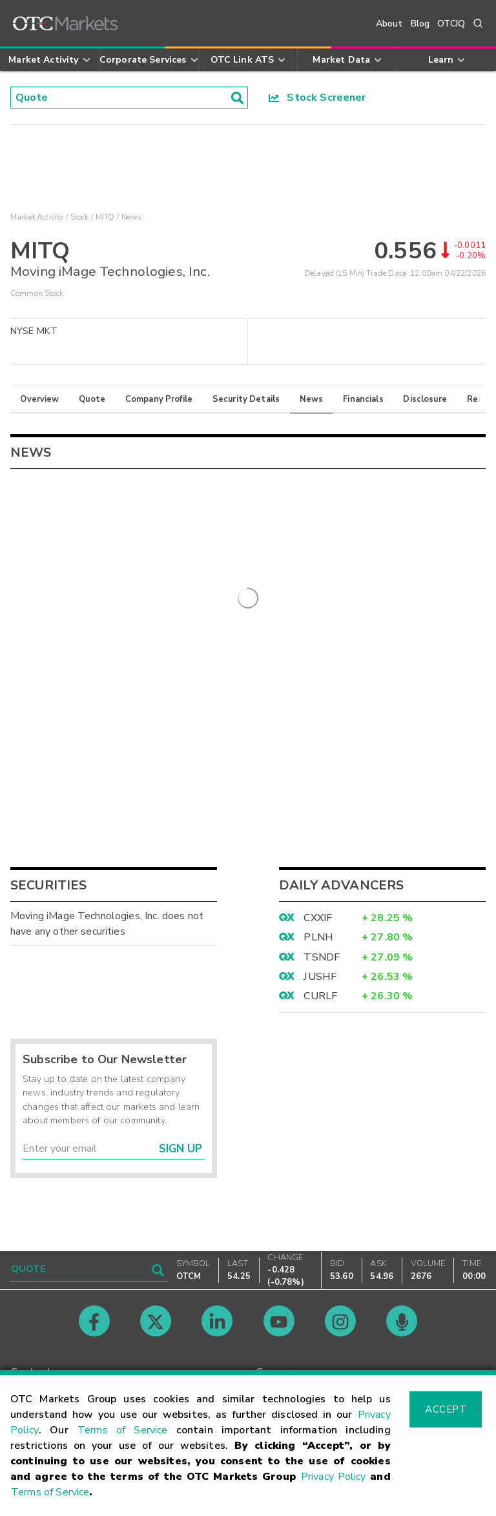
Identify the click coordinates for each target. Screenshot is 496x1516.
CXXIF (318, 917)
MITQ (105, 217)
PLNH (318, 936)
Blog (420, 23)
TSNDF (322, 957)
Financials (363, 399)
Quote (92, 399)
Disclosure (425, 399)
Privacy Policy (333, 1476)
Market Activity (36, 217)
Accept (445, 1409)
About (389, 23)
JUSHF (320, 976)
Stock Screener (317, 97)
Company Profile (158, 399)
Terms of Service (123, 1430)
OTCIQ (451, 23)
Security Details (246, 399)
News (312, 399)
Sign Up (180, 1148)
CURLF (320, 995)
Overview (39, 399)
